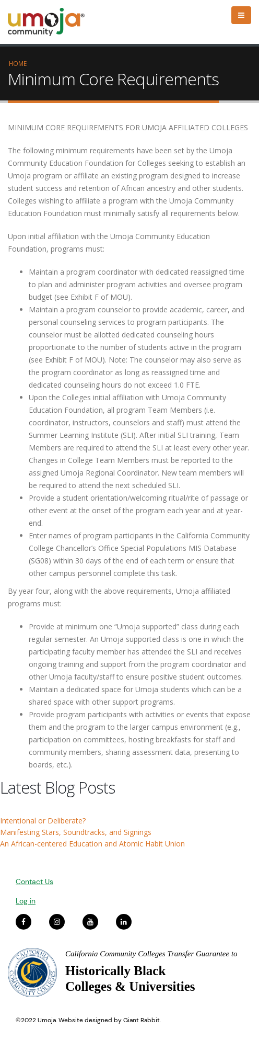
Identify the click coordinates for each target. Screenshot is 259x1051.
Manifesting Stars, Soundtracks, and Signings (75, 832)
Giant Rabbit (141, 1020)
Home (18, 63)
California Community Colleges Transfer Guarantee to (151, 954)
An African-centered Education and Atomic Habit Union (92, 844)
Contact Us (34, 881)
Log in (26, 901)
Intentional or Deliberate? (43, 821)
